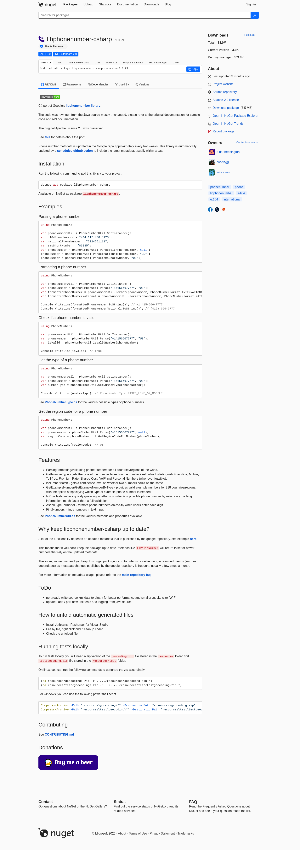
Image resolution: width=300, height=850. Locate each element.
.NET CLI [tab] (46, 62)
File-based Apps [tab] (158, 62)
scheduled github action (75, 150)
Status (120, 802)
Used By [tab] (122, 84)
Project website (223, 84)
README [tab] (48, 84)
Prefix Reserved (55, 46)
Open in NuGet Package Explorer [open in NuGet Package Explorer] (235, 115)
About (122, 833)
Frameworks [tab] (72, 84)
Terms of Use (138, 833)
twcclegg (223, 162)
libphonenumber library (83, 105)
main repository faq (136, 574)
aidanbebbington (228, 151)
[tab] (70, 4)
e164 (241, 193)
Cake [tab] (175, 62)
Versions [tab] (142, 84)
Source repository (225, 92)
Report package (224, 131)
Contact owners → (247, 142)
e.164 (214, 199)
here (193, 539)
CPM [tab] (97, 62)
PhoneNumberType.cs (61, 402)
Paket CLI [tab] (111, 62)
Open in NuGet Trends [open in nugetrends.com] (228, 123)
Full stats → (251, 34)
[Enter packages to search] (144, 15)
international (232, 199)
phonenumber (219, 187)
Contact (45, 802)
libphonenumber (221, 193)
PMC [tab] (59, 62)
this (47, 137)
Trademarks (186, 833)
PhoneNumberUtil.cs (60, 516)
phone (239, 187)
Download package (226, 107)
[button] (193, 69)
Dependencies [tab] (98, 84)
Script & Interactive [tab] (133, 62)
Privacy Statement (162, 833)
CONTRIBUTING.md (59, 734)
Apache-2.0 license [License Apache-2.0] (226, 99)
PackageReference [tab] (78, 62)
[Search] (255, 15)
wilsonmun (224, 172)
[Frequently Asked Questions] (193, 802)
